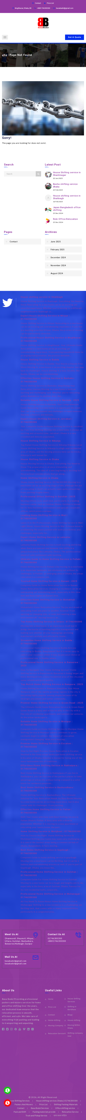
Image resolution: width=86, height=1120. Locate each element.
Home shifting (54, 1020)
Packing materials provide (44, 1112)
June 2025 (56, 241)
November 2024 (58, 265)
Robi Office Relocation (65, 219)
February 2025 (57, 249)
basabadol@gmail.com (64, 8)
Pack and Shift (20, 1112)
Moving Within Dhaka (74, 1026)
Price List (50, 3)
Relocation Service (56, 1033)
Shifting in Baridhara (72, 1008)
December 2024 (58, 257)
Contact (38, 3)
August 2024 (57, 273)
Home (50, 999)
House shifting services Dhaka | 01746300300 (57, 1100)
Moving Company (55, 1026)
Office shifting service (65, 1108)
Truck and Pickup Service (36, 1115)
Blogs (70, 1015)
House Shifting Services (74, 1000)
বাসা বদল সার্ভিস (60, 1115)
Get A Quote (74, 37)
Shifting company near (75, 1034)
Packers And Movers (24, 1104)
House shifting (74, 1020)
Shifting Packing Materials (66, 1104)
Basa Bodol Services (40, 1108)
